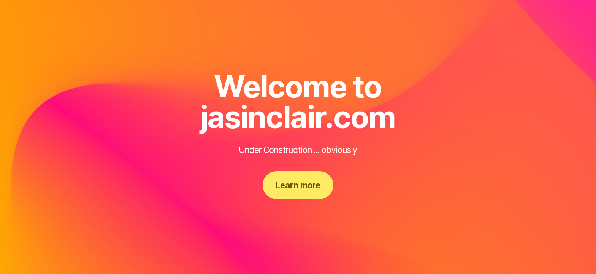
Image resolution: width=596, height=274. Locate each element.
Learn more (298, 185)
